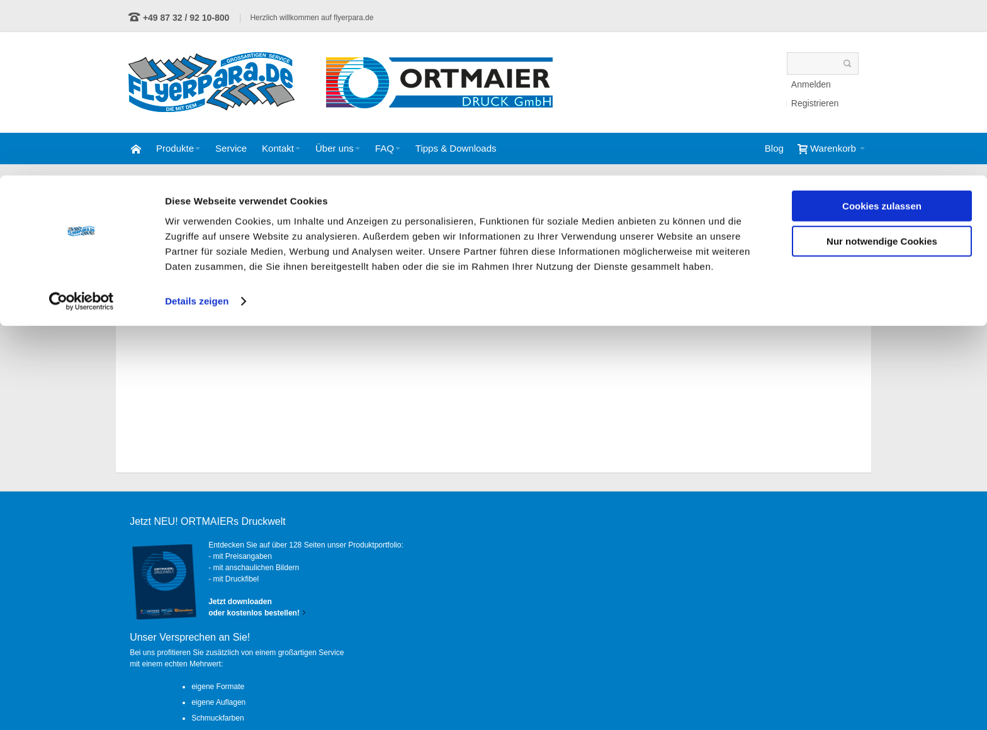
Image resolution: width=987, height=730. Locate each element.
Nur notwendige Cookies (881, 66)
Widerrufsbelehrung (703, 699)
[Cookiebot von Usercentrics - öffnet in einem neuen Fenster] (81, 125)
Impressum (782, 699)
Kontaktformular (214, 655)
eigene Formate (467, 557)
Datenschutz (622, 699)
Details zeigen (196, 125)
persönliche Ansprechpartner (489, 604)
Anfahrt (840, 699)
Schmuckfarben (467, 589)
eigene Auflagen (468, 573)
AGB (566, 699)
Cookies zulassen (882, 30)
